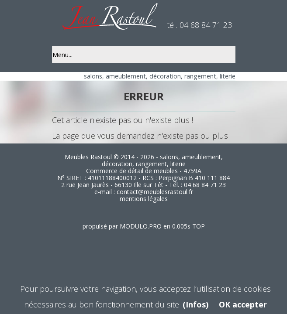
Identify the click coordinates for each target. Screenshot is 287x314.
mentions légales (144, 199)
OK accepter (243, 304)
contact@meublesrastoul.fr (155, 192)
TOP (198, 226)
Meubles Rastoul (88, 157)
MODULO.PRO (141, 226)
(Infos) (195, 304)
